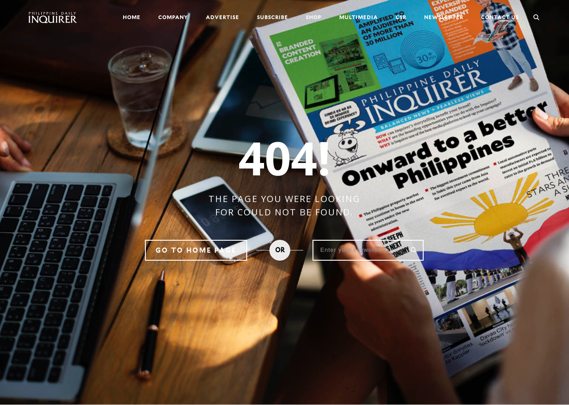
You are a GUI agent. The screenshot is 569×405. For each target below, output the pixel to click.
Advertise (222, 17)
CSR (401, 17)
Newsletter (443, 17)
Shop (313, 17)
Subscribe (272, 17)
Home (131, 17)
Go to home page (196, 250)
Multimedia (358, 17)
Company (173, 17)
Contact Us (500, 17)
